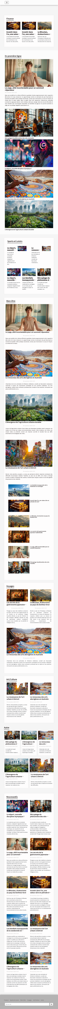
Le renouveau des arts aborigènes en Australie (19, 199)
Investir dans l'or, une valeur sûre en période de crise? (12, 35)
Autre (42, 1000)
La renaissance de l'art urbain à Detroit (21, 468)
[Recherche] (27, 1004)
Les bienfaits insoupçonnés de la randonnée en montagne (38, 485)
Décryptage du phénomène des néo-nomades (19, 138)
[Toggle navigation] (7, 2)
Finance (6, 1000)
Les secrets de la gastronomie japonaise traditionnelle (38, 531)
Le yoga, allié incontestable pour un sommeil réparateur (24, 88)
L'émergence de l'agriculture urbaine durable (19, 230)
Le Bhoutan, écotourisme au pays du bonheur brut (44, 35)
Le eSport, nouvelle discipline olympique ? (18, 168)
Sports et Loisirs (14, 1000)
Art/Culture (36, 1000)
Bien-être (23, 1000)
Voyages (29, 1000)
